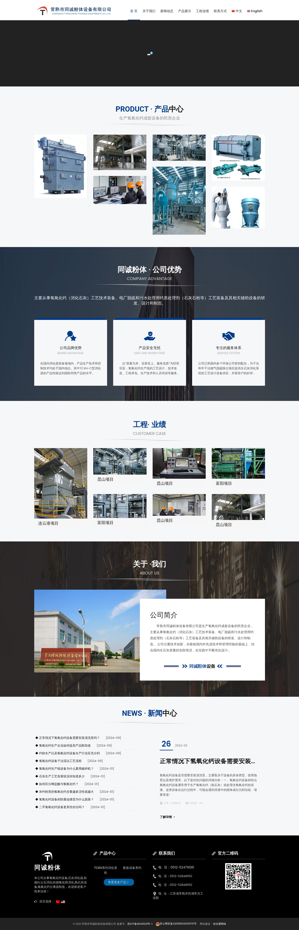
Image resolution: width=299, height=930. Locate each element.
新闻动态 (166, 11)
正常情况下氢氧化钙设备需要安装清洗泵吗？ (220, 761)
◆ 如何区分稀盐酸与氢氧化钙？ (57, 784)
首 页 (133, 11)
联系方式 (220, 11)
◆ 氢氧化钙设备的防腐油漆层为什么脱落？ (64, 799)
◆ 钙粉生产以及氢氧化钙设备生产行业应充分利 (67, 753)
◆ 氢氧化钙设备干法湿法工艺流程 (58, 761)
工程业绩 (202, 11)
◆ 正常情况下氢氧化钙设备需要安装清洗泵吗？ (67, 738)
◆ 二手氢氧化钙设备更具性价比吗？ (60, 807)
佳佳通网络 (219, 924)
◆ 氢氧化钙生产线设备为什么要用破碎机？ (64, 768)
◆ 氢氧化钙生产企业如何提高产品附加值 (63, 745)
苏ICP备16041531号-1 (140, 924)
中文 (237, 11)
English (255, 11)
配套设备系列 (132, 868)
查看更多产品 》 (119, 882)
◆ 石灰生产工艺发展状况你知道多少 (60, 776)
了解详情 (167, 817)
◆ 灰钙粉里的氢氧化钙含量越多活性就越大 (64, 791)
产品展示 (184, 11)
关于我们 (149, 11)
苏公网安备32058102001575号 (176, 924)
